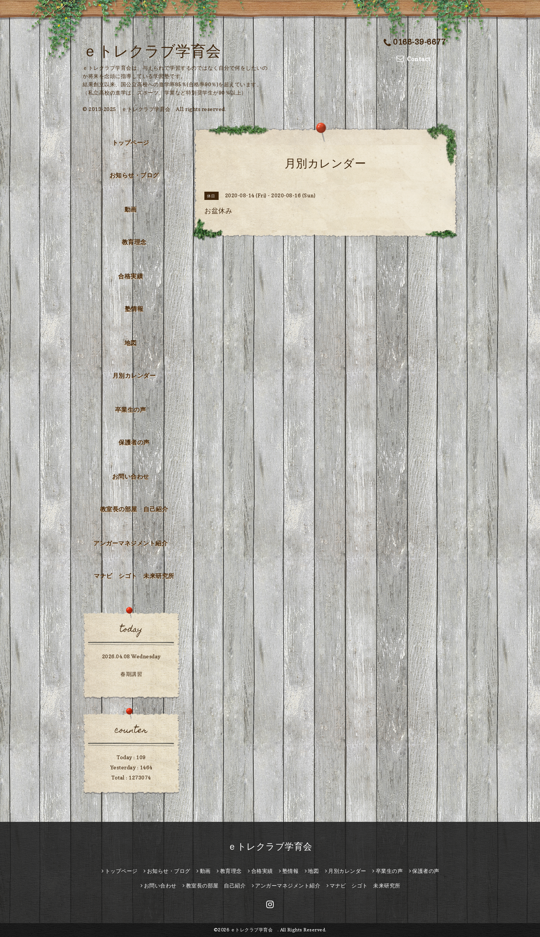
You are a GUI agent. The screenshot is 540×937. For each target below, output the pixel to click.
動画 (130, 209)
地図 (130, 343)
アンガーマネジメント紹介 (130, 543)
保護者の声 (134, 442)
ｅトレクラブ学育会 (159, 51)
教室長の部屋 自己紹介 (134, 509)
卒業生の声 (130, 409)
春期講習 (131, 674)
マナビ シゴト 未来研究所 (134, 576)
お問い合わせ (130, 476)
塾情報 (134, 308)
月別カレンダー (134, 375)
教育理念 (134, 242)
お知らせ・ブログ (134, 175)
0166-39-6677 (415, 42)
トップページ (130, 142)
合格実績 (130, 276)
